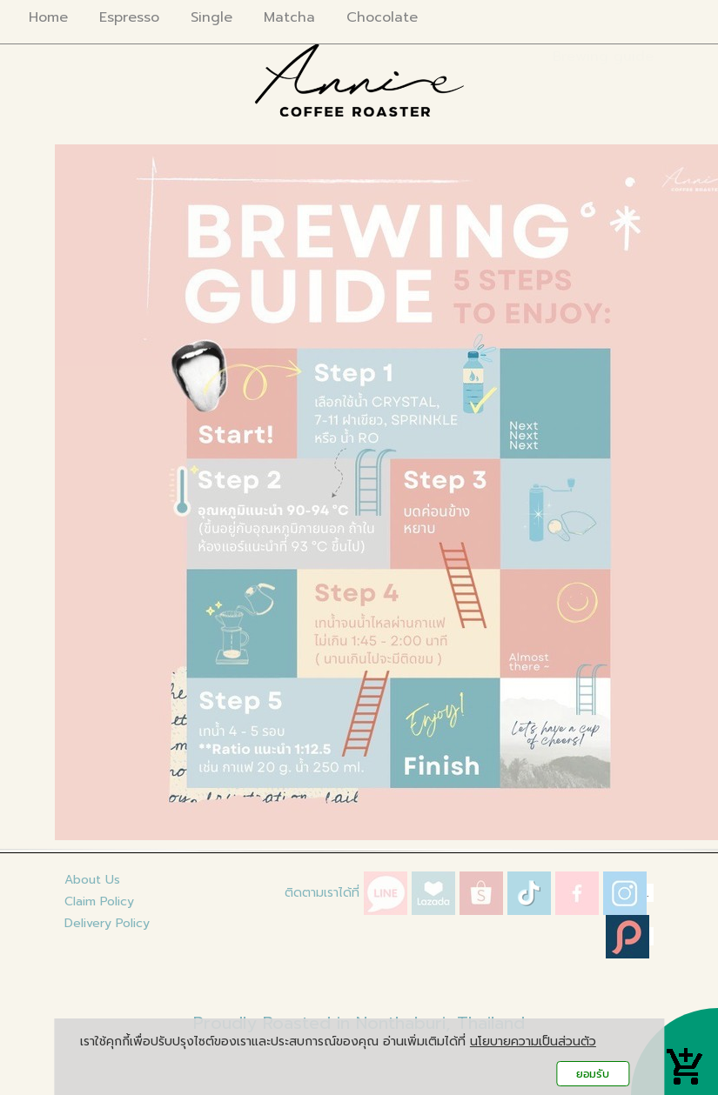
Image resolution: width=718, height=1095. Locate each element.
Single (211, 17)
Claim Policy (99, 901)
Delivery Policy (107, 923)
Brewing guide (603, 56)
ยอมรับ (592, 1073)
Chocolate (382, 17)
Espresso (129, 17)
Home (48, 17)
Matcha (289, 17)
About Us (92, 880)
